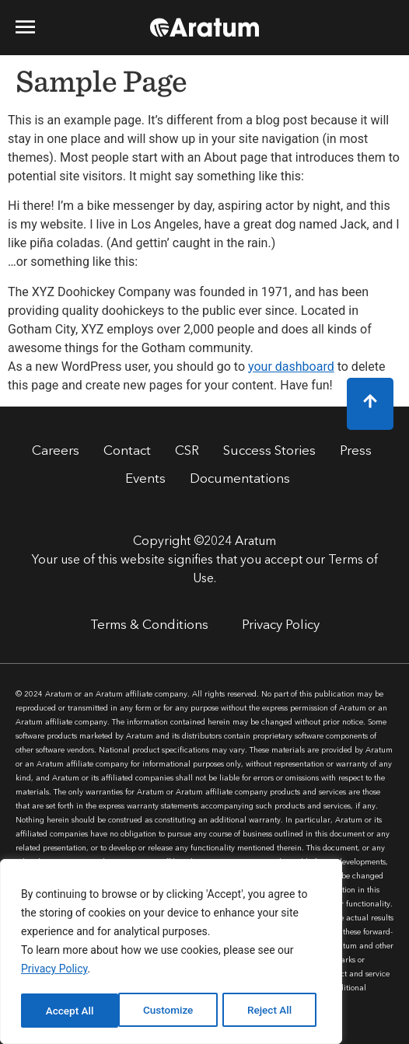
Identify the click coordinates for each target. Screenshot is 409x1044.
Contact (127, 451)
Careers (55, 451)
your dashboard (291, 366)
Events (145, 479)
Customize (70, 1010)
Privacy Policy (54, 971)
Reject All (172, 1010)
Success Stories (269, 451)
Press (356, 451)
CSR (187, 451)
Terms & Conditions (149, 625)
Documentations (240, 479)
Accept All (273, 1010)
